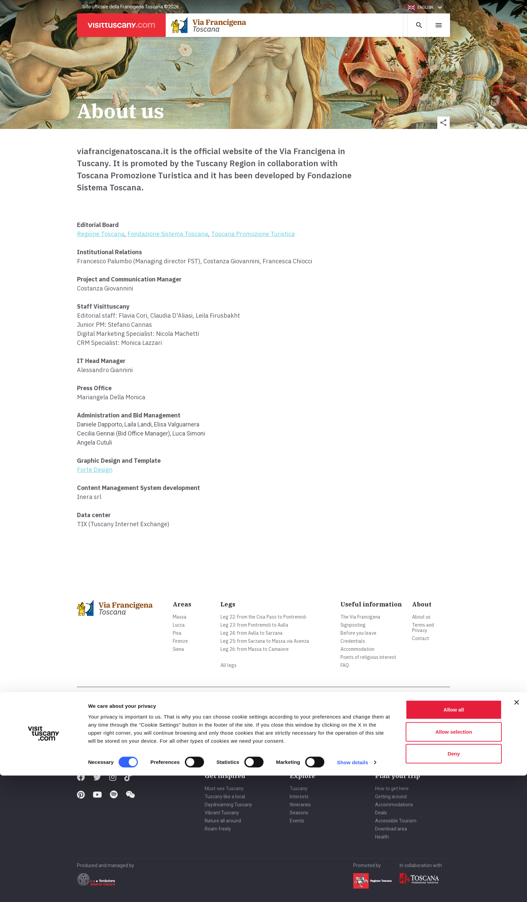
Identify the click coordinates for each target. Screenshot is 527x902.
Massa (180, 617)
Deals (381, 812)
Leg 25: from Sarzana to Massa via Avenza (264, 641)
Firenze (180, 641)
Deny (454, 880)
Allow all (454, 836)
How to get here (392, 788)
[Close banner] (516, 828)
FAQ (344, 665)
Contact (420, 638)
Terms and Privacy (423, 627)
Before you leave (358, 633)
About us (421, 617)
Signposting (353, 625)
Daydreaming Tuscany (228, 804)
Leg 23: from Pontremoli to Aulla (254, 625)
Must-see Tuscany (224, 788)
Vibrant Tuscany (222, 812)
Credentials (352, 641)
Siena (178, 649)
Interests (299, 796)
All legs (228, 665)
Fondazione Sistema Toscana (167, 234)
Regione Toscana (100, 234)
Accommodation (357, 649)
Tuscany (299, 788)
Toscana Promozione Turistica (253, 234)
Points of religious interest (368, 657)
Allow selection (453, 858)
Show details (352, 889)
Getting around (391, 796)
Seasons (299, 812)
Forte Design (95, 469)
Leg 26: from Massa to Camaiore (254, 649)
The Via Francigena (360, 617)
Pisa (177, 633)
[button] (426, 7)
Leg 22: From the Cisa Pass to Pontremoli (263, 617)
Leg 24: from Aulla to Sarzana (251, 633)
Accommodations (394, 804)
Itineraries (300, 804)
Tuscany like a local (225, 796)
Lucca (179, 625)
